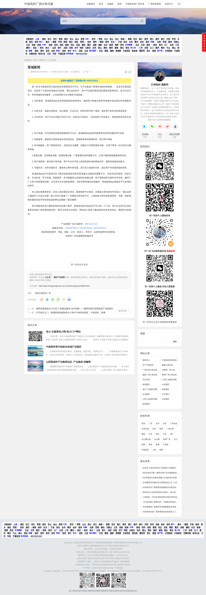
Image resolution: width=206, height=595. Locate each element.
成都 (94, 45)
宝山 (71, 39)
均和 (54, 54)
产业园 (165, 444)
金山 (77, 39)
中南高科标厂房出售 (134, 4)
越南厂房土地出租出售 (152, 375)
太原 (54, 48)
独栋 (143, 434)
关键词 (110, 4)
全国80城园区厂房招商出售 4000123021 (79, 81)
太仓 (106, 39)
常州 (174, 39)
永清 (171, 45)
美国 (154, 51)
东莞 (146, 48)
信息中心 (169, 4)
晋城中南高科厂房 (43, 293)
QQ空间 (64, 299)
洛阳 (61, 45)
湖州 (95, 42)
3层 (171, 434)
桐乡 (71, 42)
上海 (37, 39)
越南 (112, 51)
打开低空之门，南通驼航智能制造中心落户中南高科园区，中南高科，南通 (70, 312)
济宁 (76, 48)
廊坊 (148, 45)
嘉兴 (47, 42)
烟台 (122, 48)
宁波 (120, 42)
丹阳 (168, 39)
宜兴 (135, 39)
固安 (155, 45)
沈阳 (65, 48)
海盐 (76, 42)
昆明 (64, 51)
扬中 (163, 39)
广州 (141, 48)
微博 (42, 299)
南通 (130, 39)
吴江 (117, 39)
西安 (122, 45)
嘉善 (54, 42)
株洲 (111, 45)
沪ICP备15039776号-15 (117, 571)
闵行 (55, 39)
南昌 (50, 45)
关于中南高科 (148, 365)
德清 (101, 42)
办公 (175, 439)
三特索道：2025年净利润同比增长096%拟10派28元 (164, 497)
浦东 (66, 39)
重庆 (89, 45)
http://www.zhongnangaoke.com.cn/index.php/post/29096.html (64, 286)
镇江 (141, 39)
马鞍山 (176, 42)
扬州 (157, 39)
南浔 (107, 42)
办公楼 (157, 439)
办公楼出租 (146, 439)
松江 (49, 39)
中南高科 (145, 450)
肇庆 (163, 48)
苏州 (93, 39)
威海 (116, 48)
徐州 (36, 42)
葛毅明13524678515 (39, 72)
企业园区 (165, 384)
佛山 (174, 48)
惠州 (157, 48)
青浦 (60, 39)
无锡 (157, 524)
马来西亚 (126, 51)
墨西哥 (142, 51)
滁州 (170, 42)
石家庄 (88, 48)
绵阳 (81, 48)
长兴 (112, 42)
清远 (25, 533)
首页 (101, 4)
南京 (31, 42)
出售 (154, 429)
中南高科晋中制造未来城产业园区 (63, 346)
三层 (164, 434)
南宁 (69, 51)
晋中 (59, 48)
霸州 (28, 48)
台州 (131, 42)
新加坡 (134, 51)
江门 (152, 48)
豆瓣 (58, 299)
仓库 (157, 423)
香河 (161, 45)
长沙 (105, 45)
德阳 (100, 45)
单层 (161, 429)
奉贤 (82, 39)
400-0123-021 (81, 54)
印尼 (101, 51)
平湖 (60, 42)
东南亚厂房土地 (168, 370)
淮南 (33, 45)
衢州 (136, 42)
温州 (147, 42)
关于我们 (165, 394)
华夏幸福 (33, 54)
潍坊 (105, 48)
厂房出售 (170, 429)
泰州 (146, 39)
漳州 (42, 51)
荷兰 (148, 51)
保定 (35, 48)
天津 (143, 45)
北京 (137, 45)
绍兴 (125, 42)
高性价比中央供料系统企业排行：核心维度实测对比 (164, 492)
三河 (177, 45)
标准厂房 (166, 439)
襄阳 (83, 45)
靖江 (152, 39)
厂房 (150, 423)
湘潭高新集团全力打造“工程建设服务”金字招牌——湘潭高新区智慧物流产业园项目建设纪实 (79, 308)
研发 (150, 444)
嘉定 (44, 39)
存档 (119, 4)
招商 (143, 444)
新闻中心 (43, 60)
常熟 (100, 39)
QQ (47, 299)
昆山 (111, 39)
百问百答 (146, 379)
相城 (122, 39)
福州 (36, 51)
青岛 (127, 48)
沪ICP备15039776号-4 (71, 571)
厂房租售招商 (154, 4)
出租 (164, 423)
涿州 (41, 48)
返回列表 (122, 311)
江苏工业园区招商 (150, 399)
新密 (67, 45)
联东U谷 (41, 54)
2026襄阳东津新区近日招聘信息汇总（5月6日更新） (164, 482)
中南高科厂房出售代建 (38, 4)
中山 (168, 48)
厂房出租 (173, 423)
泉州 (47, 51)
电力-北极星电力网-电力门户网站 (63, 331)
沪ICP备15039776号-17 (152, 571)
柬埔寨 (118, 51)
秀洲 (82, 42)
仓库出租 (145, 429)
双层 (143, 423)
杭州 (89, 42)
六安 (28, 45)
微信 (53, 299)
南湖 (65, 42)
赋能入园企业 (167, 365)
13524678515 (71, 228)
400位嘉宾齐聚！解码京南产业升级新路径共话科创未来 (165, 473)
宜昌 (78, 45)
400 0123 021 (91, 224)
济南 (71, 48)
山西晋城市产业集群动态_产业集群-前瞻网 (68, 362)
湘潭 (116, 45)
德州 (111, 48)
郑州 (56, 45)
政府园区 (146, 384)
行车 (150, 434)
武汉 (72, 45)
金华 (142, 42)
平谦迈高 (61, 54)
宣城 (39, 45)
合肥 (159, 42)
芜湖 (164, 42)
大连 (86, 51)
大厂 (166, 45)
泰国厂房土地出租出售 (171, 375)
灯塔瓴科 (168, 51)
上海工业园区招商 (169, 379)
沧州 (94, 48)
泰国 (106, 51)
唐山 (100, 48)
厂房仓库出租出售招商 (152, 370)
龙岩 (53, 51)
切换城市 (91, 4)
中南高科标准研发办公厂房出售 (175, 360)
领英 (69, 299)
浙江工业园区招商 (150, 389)
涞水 (47, 48)
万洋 (49, 54)
